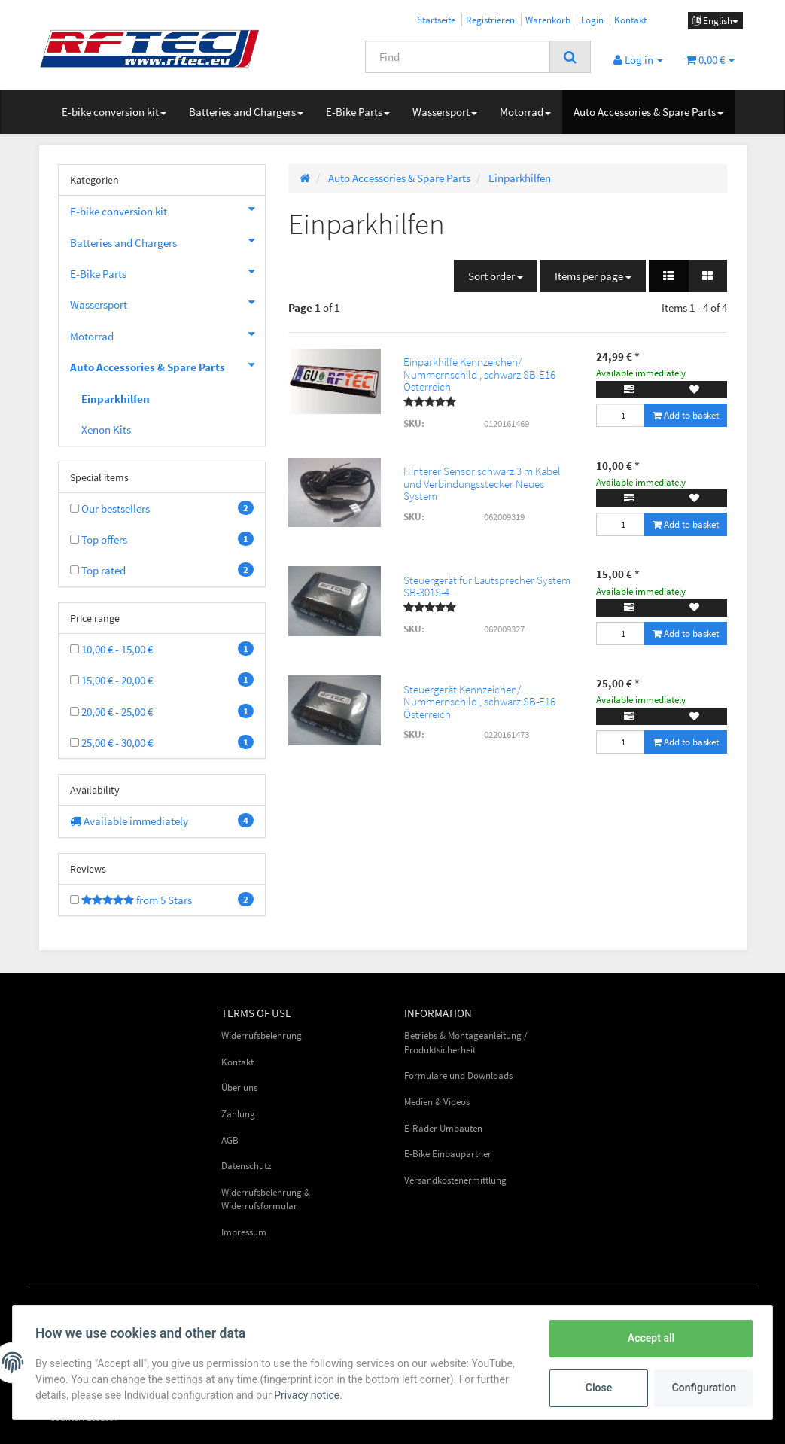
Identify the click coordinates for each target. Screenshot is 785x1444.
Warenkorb (547, 20)
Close (597, 1388)
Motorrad (525, 112)
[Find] (457, 57)
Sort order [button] (495, 276)
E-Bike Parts (358, 112)
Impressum (243, 1232)
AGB (230, 1140)
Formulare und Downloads (458, 1075)
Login (592, 20)
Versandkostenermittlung (455, 1180)
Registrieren (490, 20)
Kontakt (630, 20)
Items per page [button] (593, 276)
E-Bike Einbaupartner (447, 1153)
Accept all (649, 1338)
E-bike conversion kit (114, 112)
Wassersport (444, 112)
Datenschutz (246, 1165)
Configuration (703, 1388)
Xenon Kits (106, 429)
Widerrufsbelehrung (261, 1035)
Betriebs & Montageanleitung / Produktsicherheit (466, 1042)
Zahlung (238, 1113)
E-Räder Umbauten (443, 1128)
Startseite (436, 20)
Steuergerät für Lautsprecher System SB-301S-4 (486, 586)
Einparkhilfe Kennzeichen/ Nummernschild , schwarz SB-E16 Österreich (479, 374)
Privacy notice (308, 1395)
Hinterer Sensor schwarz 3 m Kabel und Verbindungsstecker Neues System (482, 483)
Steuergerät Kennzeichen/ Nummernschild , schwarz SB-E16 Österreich (479, 701)
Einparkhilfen (115, 398)
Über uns (239, 1087)
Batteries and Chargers (246, 112)
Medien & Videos (437, 1101)
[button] (669, 276)
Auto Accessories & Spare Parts (648, 112)
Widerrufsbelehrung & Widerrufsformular (265, 1199)
